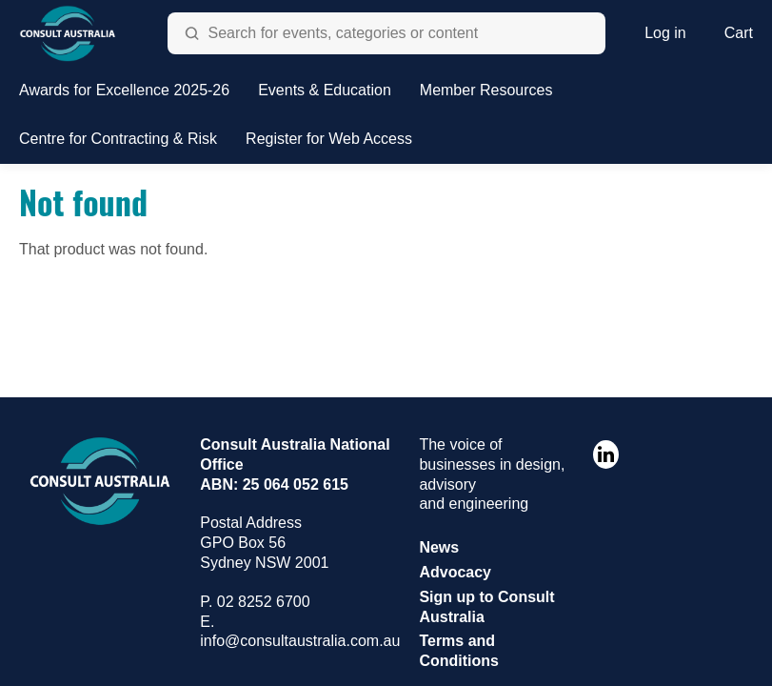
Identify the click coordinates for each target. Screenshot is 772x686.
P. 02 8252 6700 (254, 602)
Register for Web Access (329, 139)
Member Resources (486, 90)
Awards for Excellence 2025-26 (124, 90)
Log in (665, 33)
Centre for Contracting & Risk (118, 139)
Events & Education (324, 90)
